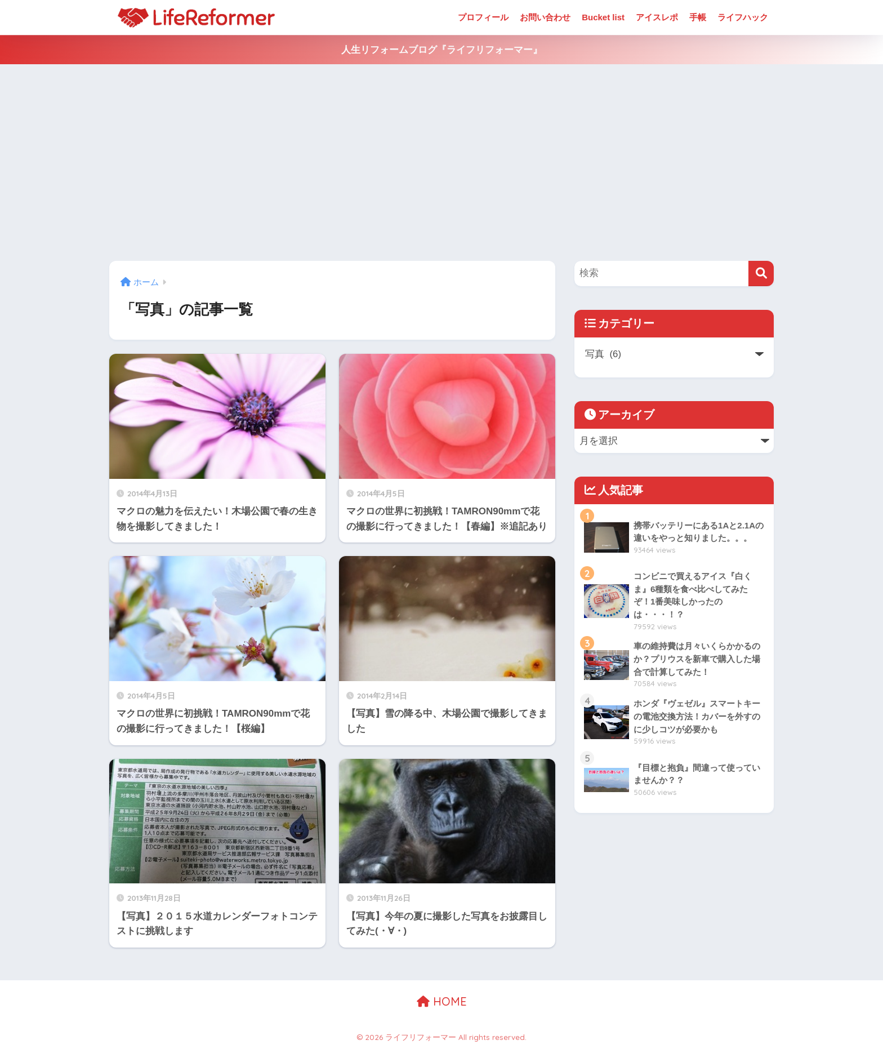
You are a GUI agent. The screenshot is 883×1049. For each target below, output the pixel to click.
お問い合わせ (545, 17)
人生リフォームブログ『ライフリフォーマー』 (441, 50)
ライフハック (742, 17)
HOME (442, 1001)
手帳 (697, 17)
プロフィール (483, 17)
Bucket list (603, 17)
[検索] (761, 273)
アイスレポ (657, 17)
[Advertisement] (441, 163)
